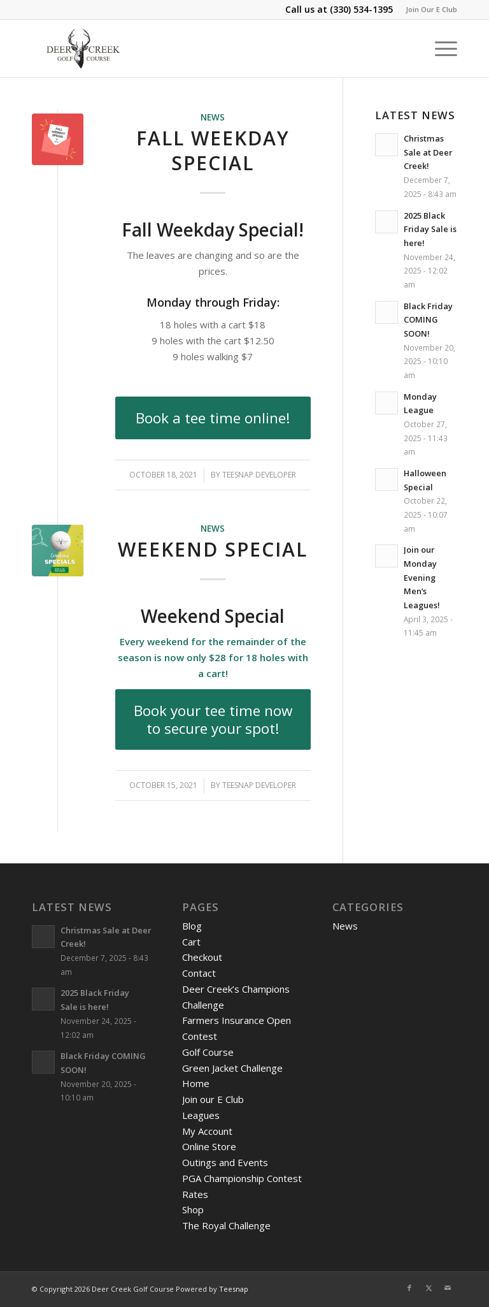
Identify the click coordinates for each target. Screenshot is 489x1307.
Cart (191, 941)
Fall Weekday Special (213, 150)
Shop (193, 1209)
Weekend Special (213, 549)
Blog (192, 925)
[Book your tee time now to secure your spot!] (213, 719)
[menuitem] (428, 9)
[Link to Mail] (447, 1287)
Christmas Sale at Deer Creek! (428, 152)
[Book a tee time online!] (213, 418)
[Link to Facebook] (409, 1287)
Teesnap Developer (259, 474)
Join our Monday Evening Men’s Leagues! (422, 577)
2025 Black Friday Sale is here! (430, 229)
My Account (207, 1131)
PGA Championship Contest (242, 1178)
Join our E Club (213, 1099)
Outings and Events (225, 1162)
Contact (199, 973)
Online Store (209, 1146)
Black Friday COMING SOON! (428, 319)
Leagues (201, 1115)
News (213, 117)
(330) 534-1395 (361, 9)
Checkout (202, 957)
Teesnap (233, 1289)
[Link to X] (428, 1287)
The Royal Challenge (226, 1225)
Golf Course (208, 1052)
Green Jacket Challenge (232, 1068)
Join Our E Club (431, 9)
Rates (195, 1194)
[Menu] (439, 48)
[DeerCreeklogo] (83, 48)
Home (195, 1083)
